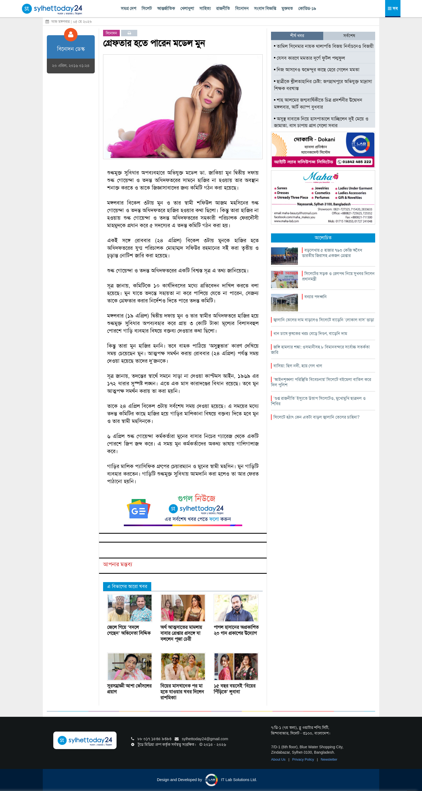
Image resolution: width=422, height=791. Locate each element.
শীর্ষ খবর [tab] (297, 35)
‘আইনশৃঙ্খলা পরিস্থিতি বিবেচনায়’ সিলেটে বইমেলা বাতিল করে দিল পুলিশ (321, 382)
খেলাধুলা (187, 8)
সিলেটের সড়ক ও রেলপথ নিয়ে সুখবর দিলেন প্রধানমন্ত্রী (338, 276)
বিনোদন (242, 8)
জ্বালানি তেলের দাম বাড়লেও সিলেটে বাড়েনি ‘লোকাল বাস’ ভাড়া (323, 320)
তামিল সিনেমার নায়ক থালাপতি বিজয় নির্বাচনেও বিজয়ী (324, 46)
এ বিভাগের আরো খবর (127, 586)
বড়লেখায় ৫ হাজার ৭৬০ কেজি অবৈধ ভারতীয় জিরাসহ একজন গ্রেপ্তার (332, 252)
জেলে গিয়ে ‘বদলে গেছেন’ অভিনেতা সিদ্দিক (128, 630)
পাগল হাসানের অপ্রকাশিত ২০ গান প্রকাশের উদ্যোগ (236, 630)
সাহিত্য (205, 8)
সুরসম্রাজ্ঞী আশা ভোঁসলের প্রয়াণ (129, 689)
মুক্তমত (287, 8)
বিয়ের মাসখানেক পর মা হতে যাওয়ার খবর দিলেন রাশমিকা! (182, 692)
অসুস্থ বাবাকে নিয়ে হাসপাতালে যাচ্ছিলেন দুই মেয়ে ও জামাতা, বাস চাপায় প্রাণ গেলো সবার (321, 122)
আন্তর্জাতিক (166, 8)
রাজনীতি (223, 8)
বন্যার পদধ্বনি (315, 297)
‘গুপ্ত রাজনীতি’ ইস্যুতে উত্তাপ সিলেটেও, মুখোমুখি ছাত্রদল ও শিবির (318, 401)
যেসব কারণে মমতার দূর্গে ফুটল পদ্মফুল (309, 58)
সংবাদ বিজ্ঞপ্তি (265, 8)
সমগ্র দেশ (128, 8)
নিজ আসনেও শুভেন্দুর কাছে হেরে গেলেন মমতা (316, 69)
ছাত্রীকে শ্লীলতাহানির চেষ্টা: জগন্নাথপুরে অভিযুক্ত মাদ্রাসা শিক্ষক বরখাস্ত (323, 85)
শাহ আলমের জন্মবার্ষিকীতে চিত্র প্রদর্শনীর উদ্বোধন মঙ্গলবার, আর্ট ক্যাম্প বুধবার (318, 103)
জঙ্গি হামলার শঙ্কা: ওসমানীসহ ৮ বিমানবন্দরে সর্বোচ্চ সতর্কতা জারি (320, 349)
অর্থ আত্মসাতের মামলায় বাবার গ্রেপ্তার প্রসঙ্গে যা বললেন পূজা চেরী (181, 633)
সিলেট (147, 8)
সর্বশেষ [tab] (349, 35)
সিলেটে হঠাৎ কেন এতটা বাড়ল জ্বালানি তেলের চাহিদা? (316, 417)
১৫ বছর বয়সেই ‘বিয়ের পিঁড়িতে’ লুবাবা (234, 689)
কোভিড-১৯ (307, 8)
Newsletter (329, 759)
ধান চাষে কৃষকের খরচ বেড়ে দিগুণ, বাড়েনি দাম (310, 333)
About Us (278, 759)
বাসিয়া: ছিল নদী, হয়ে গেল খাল (297, 366)
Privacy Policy (303, 759)
